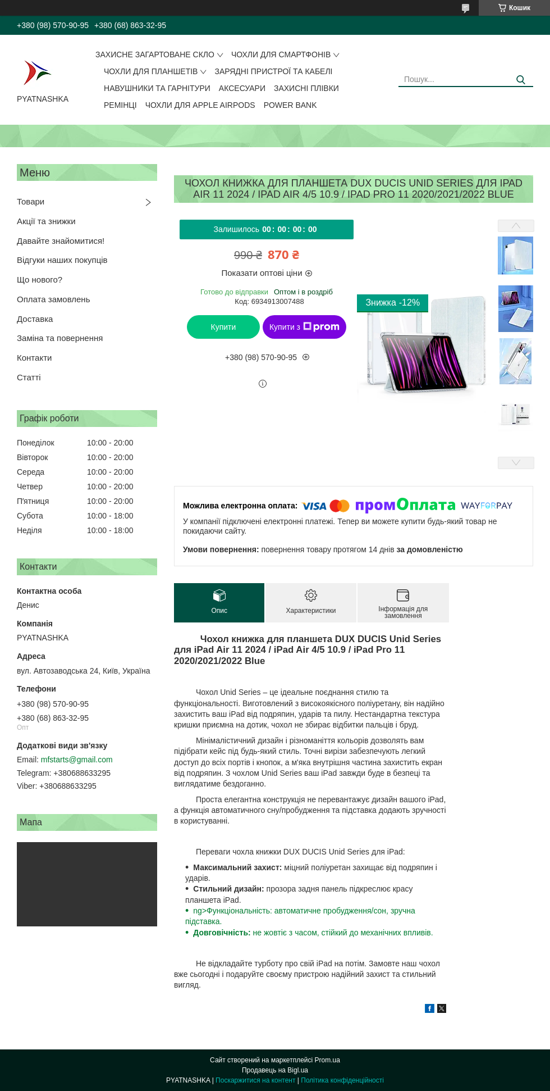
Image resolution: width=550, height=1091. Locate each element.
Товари (30, 201)
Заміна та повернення (60, 338)
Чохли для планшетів (151, 71)
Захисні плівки (306, 88)
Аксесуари (242, 88)
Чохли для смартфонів (281, 54)
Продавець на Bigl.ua (275, 1070)
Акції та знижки (46, 221)
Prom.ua (327, 1060)
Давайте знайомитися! (60, 241)
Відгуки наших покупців (62, 260)
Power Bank (290, 105)
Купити (223, 326)
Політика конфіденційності (342, 1080)
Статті (29, 377)
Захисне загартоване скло (154, 54)
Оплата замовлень (53, 299)
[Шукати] (520, 80)
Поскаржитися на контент (255, 1080)
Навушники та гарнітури (157, 88)
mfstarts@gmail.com (77, 759)
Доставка (35, 319)
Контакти (34, 357)
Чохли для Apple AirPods (200, 105)
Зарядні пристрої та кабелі (273, 71)
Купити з (304, 327)
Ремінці (120, 105)
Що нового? (39, 279)
